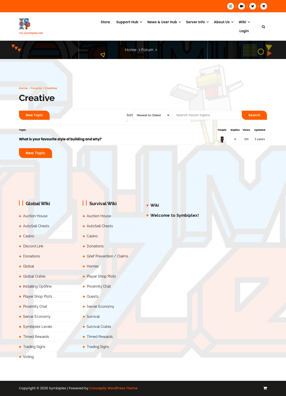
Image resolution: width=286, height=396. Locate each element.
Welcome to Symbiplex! (174, 215)
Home (131, 49)
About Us (222, 22)
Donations (31, 256)
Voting (28, 357)
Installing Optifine (37, 286)
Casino (28, 236)
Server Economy (36, 316)
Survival (93, 316)
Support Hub (127, 22)
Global (28, 266)
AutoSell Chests (36, 226)
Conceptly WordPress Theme (113, 388)
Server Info (195, 22)
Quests (93, 296)
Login (244, 31)
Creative (51, 88)
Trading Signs (34, 347)
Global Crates (34, 276)
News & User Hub (162, 22)
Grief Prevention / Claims (107, 256)
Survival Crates (99, 326)
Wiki (242, 22)
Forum (147, 49)
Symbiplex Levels (37, 326)
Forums (36, 88)
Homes (93, 266)
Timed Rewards (36, 337)
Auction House (35, 216)
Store (105, 22)
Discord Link (33, 246)
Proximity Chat (35, 306)
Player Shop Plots (37, 296)
